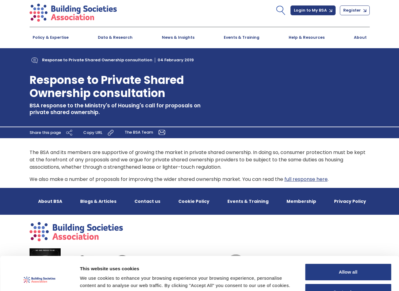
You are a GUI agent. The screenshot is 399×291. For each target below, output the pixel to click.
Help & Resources (307, 37)
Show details (94, 279)
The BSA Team (146, 132)
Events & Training (241, 37)
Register (354, 10)
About (360, 37)
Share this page (52, 133)
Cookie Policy (193, 201)
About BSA (50, 201)
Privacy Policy (350, 201)
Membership (301, 201)
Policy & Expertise (51, 37)
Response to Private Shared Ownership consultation (97, 60)
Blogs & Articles (98, 201)
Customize (348, 261)
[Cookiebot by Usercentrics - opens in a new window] (39, 279)
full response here (306, 179)
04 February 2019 (176, 60)
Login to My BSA (313, 10)
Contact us (147, 201)
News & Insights (178, 37)
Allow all (348, 241)
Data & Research (115, 37)
